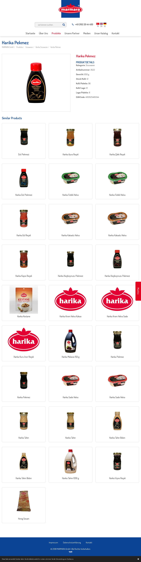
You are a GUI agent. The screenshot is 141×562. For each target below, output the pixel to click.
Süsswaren (29, 47)
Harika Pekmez (55, 47)
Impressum (53, 542)
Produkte (19, 47)
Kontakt (89, 542)
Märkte (138, 291)
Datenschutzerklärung (72, 542)
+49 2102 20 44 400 (82, 24)
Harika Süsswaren (42, 47)
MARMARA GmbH (8, 47)
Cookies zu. (70, 559)
